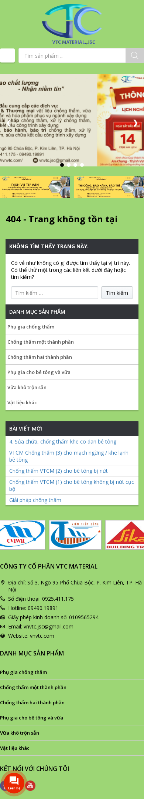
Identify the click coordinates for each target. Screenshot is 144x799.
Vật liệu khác (22, 402)
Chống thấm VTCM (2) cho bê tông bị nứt (58, 470)
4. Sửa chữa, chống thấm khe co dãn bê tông (62, 441)
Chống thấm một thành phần (40, 341)
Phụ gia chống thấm (30, 326)
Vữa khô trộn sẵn (27, 387)
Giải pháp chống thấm (35, 499)
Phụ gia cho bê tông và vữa (39, 372)
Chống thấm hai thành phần (39, 357)
